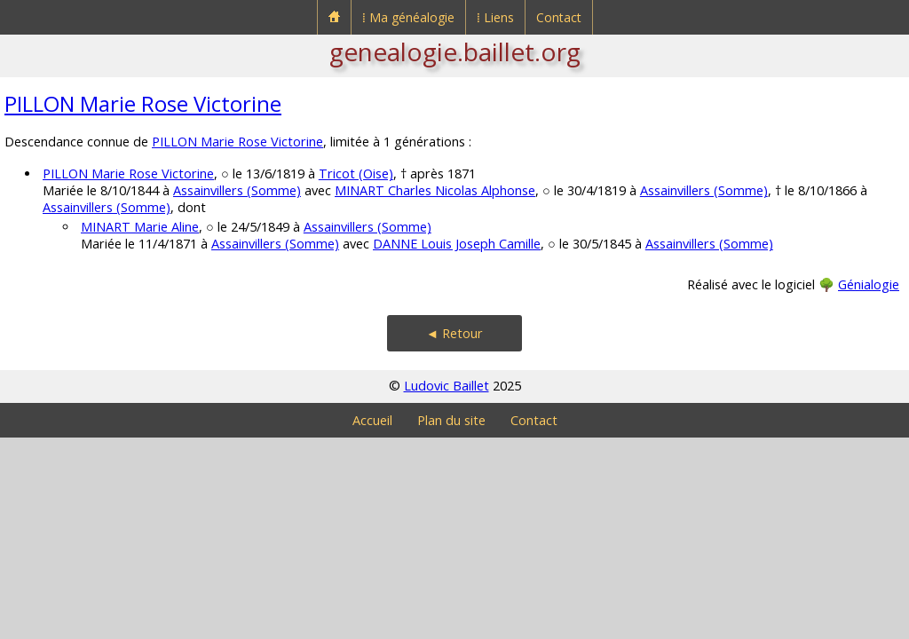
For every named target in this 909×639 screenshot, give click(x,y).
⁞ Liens (495, 17)
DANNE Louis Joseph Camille (457, 243)
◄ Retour (454, 333)
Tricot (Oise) (356, 173)
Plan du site (451, 420)
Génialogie (868, 284)
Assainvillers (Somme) (237, 190)
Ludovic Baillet (446, 385)
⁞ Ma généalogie (408, 17)
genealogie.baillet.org (455, 51)
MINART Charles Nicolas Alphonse (435, 190)
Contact (558, 17)
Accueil (372, 420)
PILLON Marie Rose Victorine (142, 103)
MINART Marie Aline (140, 226)
